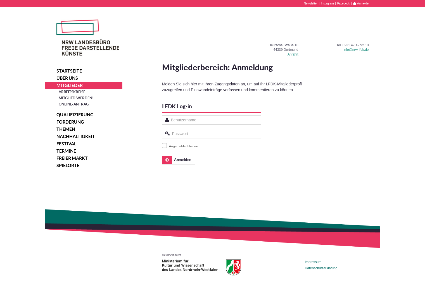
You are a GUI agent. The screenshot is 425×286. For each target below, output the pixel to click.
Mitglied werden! (76, 98)
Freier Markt (72, 158)
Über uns (67, 78)
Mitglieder (69, 85)
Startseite (69, 70)
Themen (65, 129)
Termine (66, 150)
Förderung (70, 121)
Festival (66, 143)
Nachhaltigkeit (75, 136)
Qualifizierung (75, 114)
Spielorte (67, 165)
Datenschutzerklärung (321, 268)
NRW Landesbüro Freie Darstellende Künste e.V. (87, 38)
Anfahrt (293, 54)
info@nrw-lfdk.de (356, 50)
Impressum (313, 262)
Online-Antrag (74, 104)
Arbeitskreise (72, 92)
